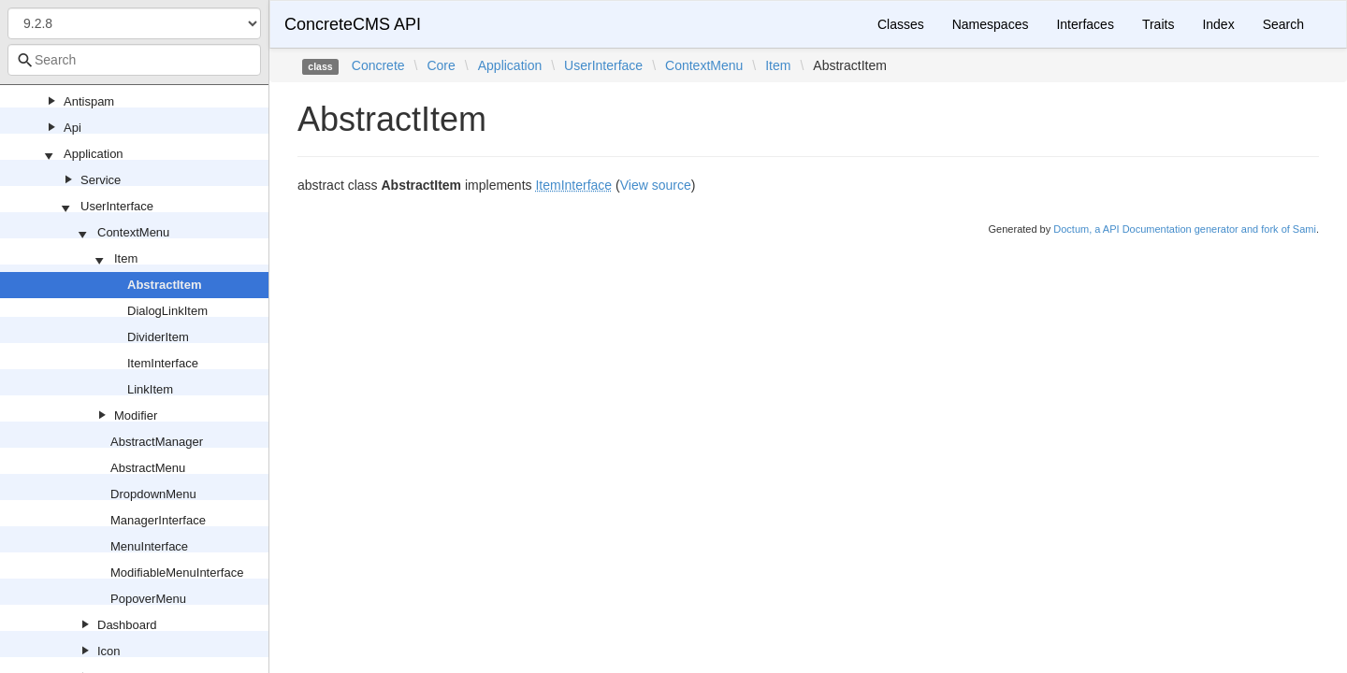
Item (126, 258)
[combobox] (134, 60)
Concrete (378, 65)
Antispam (89, 101)
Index (1218, 24)
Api (72, 128)
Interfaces (1084, 24)
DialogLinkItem (167, 311)
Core (441, 65)
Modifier (135, 415)
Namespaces (990, 24)
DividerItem (158, 337)
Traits (1158, 24)
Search (1283, 24)
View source (655, 185)
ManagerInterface (158, 520)
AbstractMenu (147, 468)
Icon (109, 651)
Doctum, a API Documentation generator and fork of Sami (1184, 229)
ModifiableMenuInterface (176, 573)
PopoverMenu (148, 599)
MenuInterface (149, 546)
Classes (900, 24)
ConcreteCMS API (352, 24)
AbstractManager (156, 442)
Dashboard (127, 625)
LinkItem (150, 389)
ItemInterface (162, 363)
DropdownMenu (153, 494)
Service (100, 180)
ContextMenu (133, 232)
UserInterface (116, 206)
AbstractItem (164, 285)
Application (93, 154)
